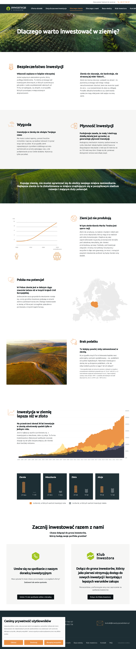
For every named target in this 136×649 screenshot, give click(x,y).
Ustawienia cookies (124, 642)
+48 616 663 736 (67, 624)
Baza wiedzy (107, 8)
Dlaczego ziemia (76, 8)
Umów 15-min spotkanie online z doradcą (35, 597)
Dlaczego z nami (92, 8)
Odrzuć (13, 642)
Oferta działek (36, 8)
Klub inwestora (121, 8)
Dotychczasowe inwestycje (56, 8)
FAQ (110, 643)
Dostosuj (33, 642)
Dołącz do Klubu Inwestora (100, 597)
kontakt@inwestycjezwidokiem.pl (117, 623)
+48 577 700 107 (124, 2)
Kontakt (103, 643)
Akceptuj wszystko (54, 642)
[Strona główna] (16, 9)
